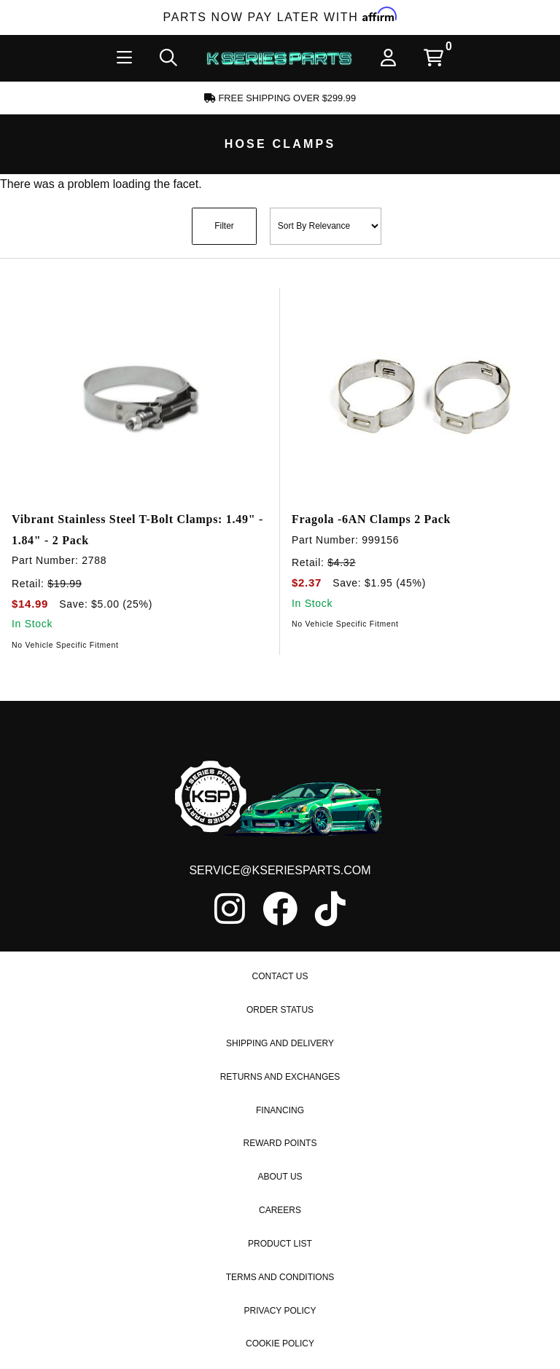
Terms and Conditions (280, 1277)
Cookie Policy (280, 1343)
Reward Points (280, 1143)
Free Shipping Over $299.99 (280, 98)
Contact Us (280, 976)
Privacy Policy (280, 1311)
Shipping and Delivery (280, 1043)
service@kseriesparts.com (279, 870)
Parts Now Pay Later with (280, 17)
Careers (280, 1210)
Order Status (280, 1010)
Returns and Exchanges (280, 1077)
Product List (280, 1244)
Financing (280, 1110)
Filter (224, 226)
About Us (279, 1177)
